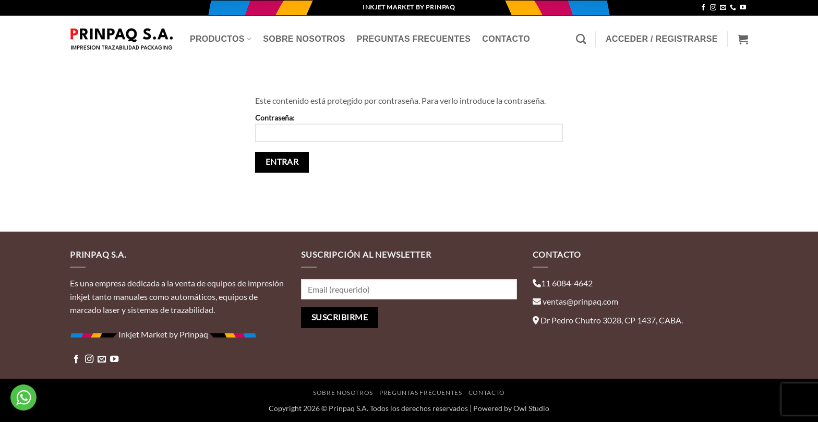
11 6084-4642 (567, 283)
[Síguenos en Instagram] (713, 7)
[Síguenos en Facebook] (703, 7)
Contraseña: (409, 127)
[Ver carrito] (743, 39)
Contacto (506, 38)
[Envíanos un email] (723, 7)
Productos (220, 39)
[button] (662, 39)
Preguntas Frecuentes (414, 38)
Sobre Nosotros (304, 38)
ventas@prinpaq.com (580, 301)
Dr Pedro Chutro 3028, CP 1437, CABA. (611, 320)
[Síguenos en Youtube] (743, 7)
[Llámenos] (733, 7)
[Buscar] (581, 39)
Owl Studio (531, 408)
